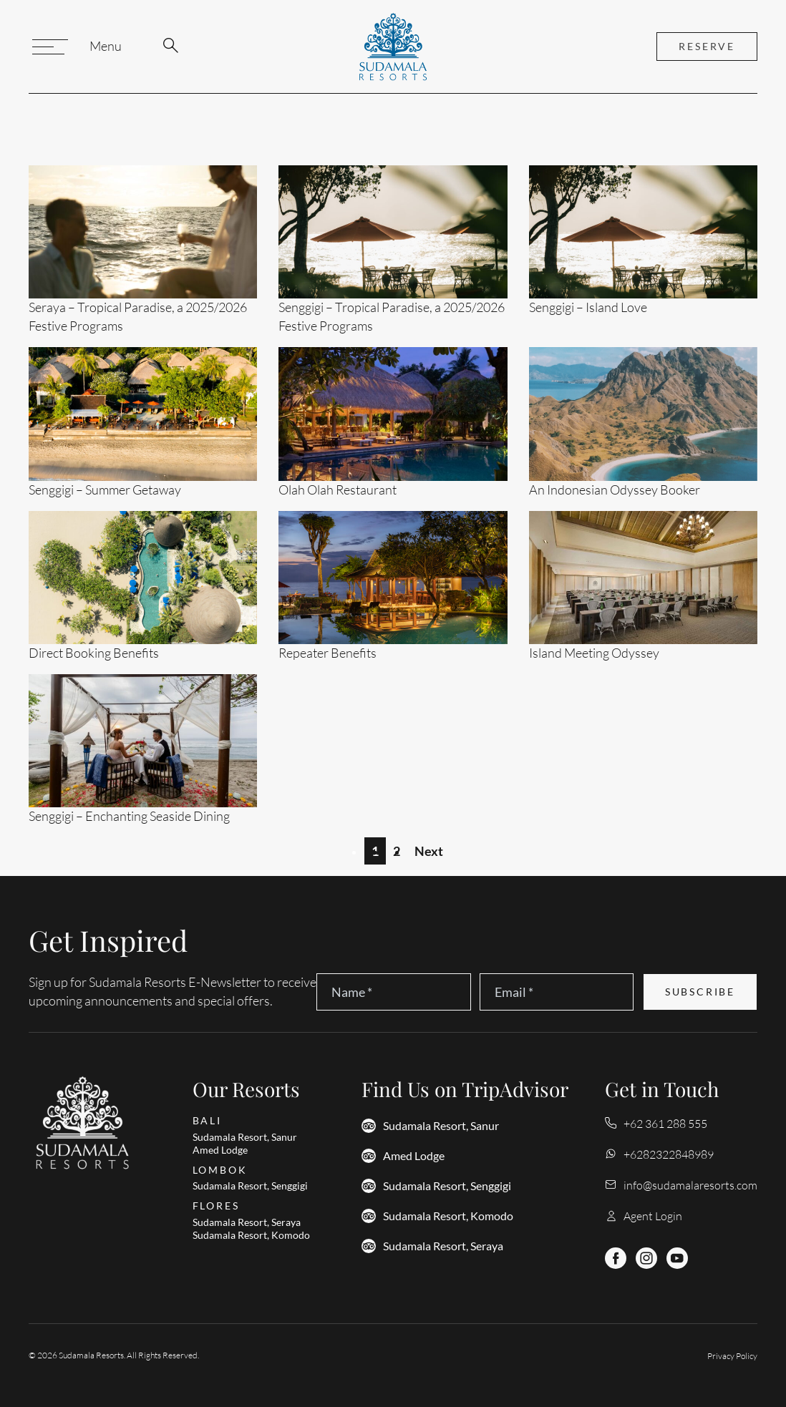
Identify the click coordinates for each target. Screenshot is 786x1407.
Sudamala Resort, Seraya (443, 1246)
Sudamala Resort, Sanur (441, 1125)
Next (428, 851)
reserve (707, 46)
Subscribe (700, 992)
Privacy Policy (732, 1355)
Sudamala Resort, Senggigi (447, 1185)
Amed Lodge (414, 1155)
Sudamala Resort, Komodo (448, 1215)
